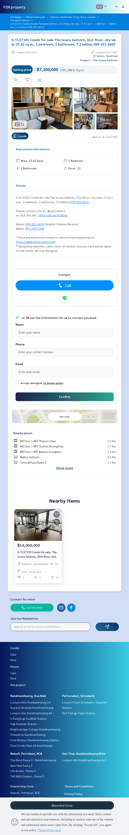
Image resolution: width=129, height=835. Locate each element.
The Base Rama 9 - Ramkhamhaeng (33, 760)
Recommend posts (35, 17)
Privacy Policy (73, 794)
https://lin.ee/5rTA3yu (53, 215)
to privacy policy (53, 383)
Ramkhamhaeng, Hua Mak (28, 696)
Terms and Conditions (79, 786)
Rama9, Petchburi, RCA (26, 753)
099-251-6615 (79, 202)
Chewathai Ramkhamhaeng (27, 734)
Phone (20, 344)
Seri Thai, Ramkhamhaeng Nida (83, 753)
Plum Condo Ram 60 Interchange (31, 745)
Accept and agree (31, 383)
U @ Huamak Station (23, 724)
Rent (13, 660)
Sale (13, 654)
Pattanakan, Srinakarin (78, 696)
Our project (18, 685)
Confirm (64, 397)
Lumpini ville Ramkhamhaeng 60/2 (84, 760)
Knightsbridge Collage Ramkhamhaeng (35, 729)
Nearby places (22, 433)
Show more (64, 468)
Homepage (15, 17)
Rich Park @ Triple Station (78, 713)
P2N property (14, 6)
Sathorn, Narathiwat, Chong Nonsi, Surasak (73, 17)
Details (21, 185)
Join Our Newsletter (24, 618)
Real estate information (32, 149)
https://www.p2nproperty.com (36, 242)
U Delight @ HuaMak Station (28, 718)
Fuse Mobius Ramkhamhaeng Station (34, 740)
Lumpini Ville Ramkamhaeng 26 (30, 702)
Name (20, 324)
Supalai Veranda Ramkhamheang (31, 707)
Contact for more (22, 599)
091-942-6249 (34, 228)
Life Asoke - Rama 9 (23, 771)
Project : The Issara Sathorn (99, 60)
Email (19, 364)
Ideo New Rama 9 (21, 765)
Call (64, 285)
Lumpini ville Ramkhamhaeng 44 (31, 713)
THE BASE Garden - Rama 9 (27, 776)
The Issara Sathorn (20, 20)
